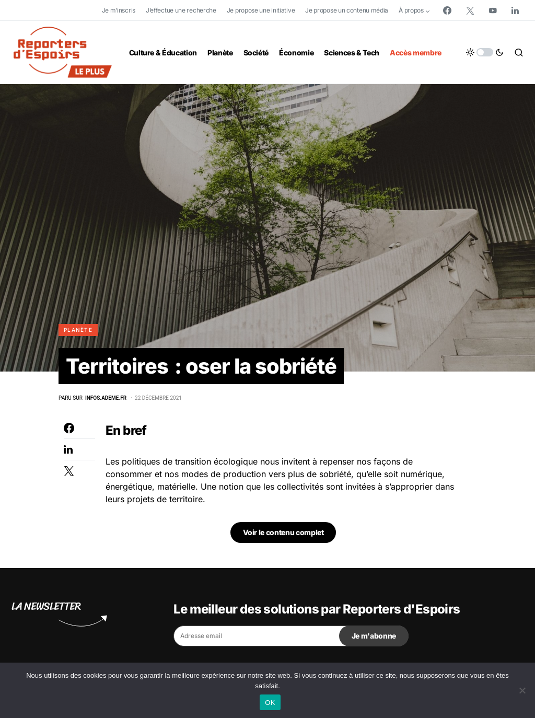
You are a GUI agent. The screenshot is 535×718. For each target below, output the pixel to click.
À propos (411, 10)
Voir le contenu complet (283, 532)
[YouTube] (492, 10)
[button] (485, 52)
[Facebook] (447, 10)
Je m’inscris (118, 10)
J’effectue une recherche (181, 10)
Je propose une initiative (261, 10)
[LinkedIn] (515, 10)
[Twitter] (470, 10)
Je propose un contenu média (346, 10)
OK (270, 703)
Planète (78, 330)
